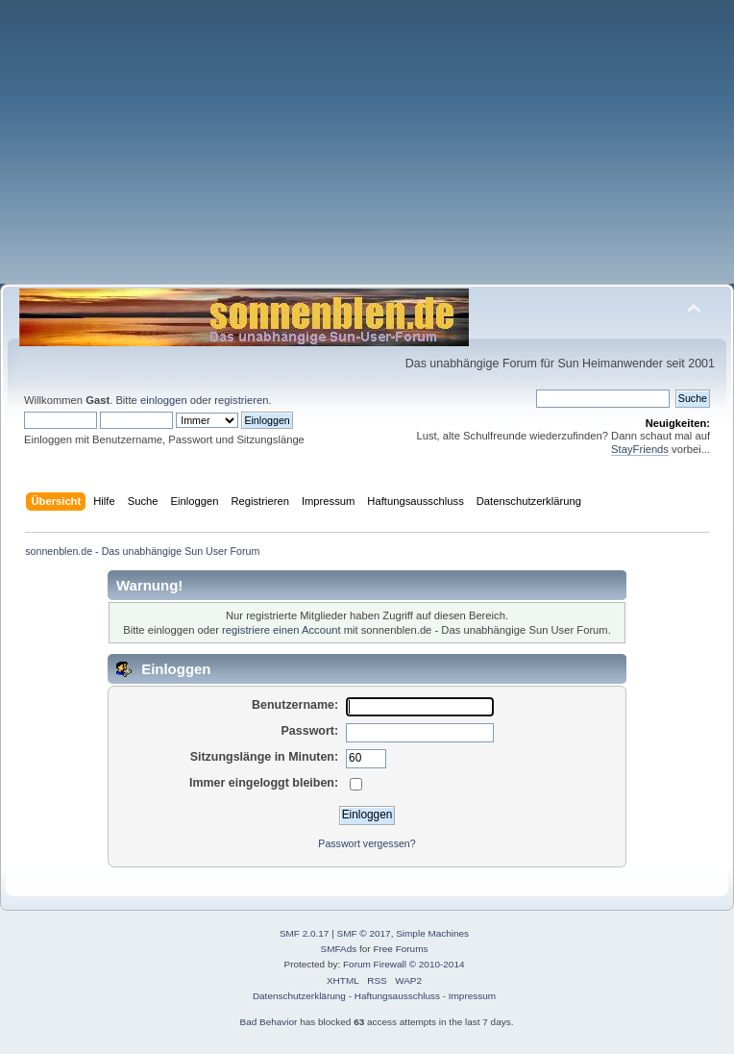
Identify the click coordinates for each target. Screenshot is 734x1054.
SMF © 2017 (364, 933)
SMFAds (339, 948)
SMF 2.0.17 (305, 933)
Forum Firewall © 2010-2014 (403, 964)
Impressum (472, 996)
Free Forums (400, 948)
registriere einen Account (281, 630)
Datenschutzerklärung (299, 996)
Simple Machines (432, 933)
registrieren (241, 400)
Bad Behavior (269, 1021)
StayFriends (640, 449)
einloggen (163, 400)
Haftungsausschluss (397, 996)
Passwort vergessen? (366, 843)
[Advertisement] (367, 149)
